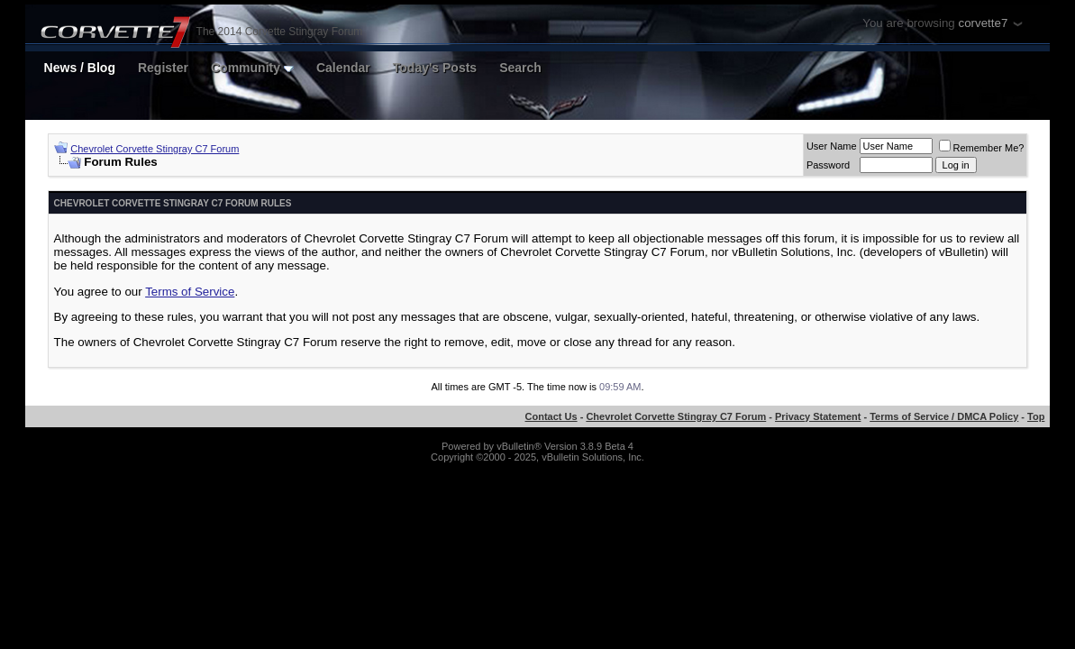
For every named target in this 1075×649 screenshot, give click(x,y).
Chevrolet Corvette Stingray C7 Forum (154, 148)
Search (520, 67)
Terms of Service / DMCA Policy (944, 416)
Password (828, 165)
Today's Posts (435, 67)
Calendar (343, 67)
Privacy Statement (818, 416)
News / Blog (79, 67)
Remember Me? (982, 147)
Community (252, 67)
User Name (831, 146)
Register (163, 67)
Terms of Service (189, 291)
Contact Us (551, 416)
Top (1035, 416)
